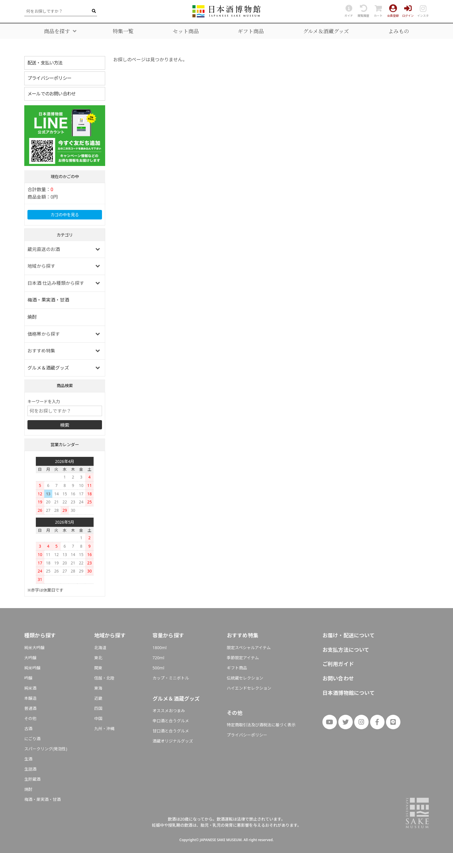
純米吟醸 (32, 668)
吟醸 (28, 678)
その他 (30, 718)
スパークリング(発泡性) (45, 749)
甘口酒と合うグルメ (171, 731)
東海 (98, 688)
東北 (98, 657)
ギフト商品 (251, 31)
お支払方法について (346, 649)
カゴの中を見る (65, 214)
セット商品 (186, 31)
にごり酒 (32, 738)
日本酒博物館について (348, 692)
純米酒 (30, 688)
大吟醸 (30, 657)
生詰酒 (30, 769)
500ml (158, 668)
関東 (98, 668)
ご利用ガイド (338, 663)
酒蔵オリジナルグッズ (173, 741)
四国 (98, 708)
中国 (98, 718)
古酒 (28, 728)
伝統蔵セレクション (245, 678)
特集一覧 (123, 31)
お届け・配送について (348, 635)
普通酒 (30, 708)
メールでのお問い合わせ (51, 94)
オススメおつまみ (169, 710)
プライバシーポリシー (49, 78)
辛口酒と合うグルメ (171, 720)
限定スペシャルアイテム (249, 647)
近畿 (98, 698)
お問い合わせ (338, 678)
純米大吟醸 (34, 647)
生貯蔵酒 (32, 779)
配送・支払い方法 (45, 63)
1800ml (160, 647)
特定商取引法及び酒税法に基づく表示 (261, 725)
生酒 (28, 759)
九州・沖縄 (104, 728)
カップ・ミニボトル (171, 678)
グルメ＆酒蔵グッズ (326, 31)
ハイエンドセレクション (249, 688)
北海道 (100, 647)
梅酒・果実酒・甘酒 (48, 300)
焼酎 (32, 317)
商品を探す (57, 31)
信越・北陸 (104, 678)
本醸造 (30, 698)
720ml (158, 657)
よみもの (398, 31)
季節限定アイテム (243, 657)
